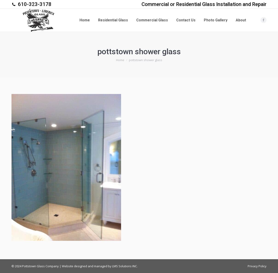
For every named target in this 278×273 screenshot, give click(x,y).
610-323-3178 (34, 4)
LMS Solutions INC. (125, 266)
